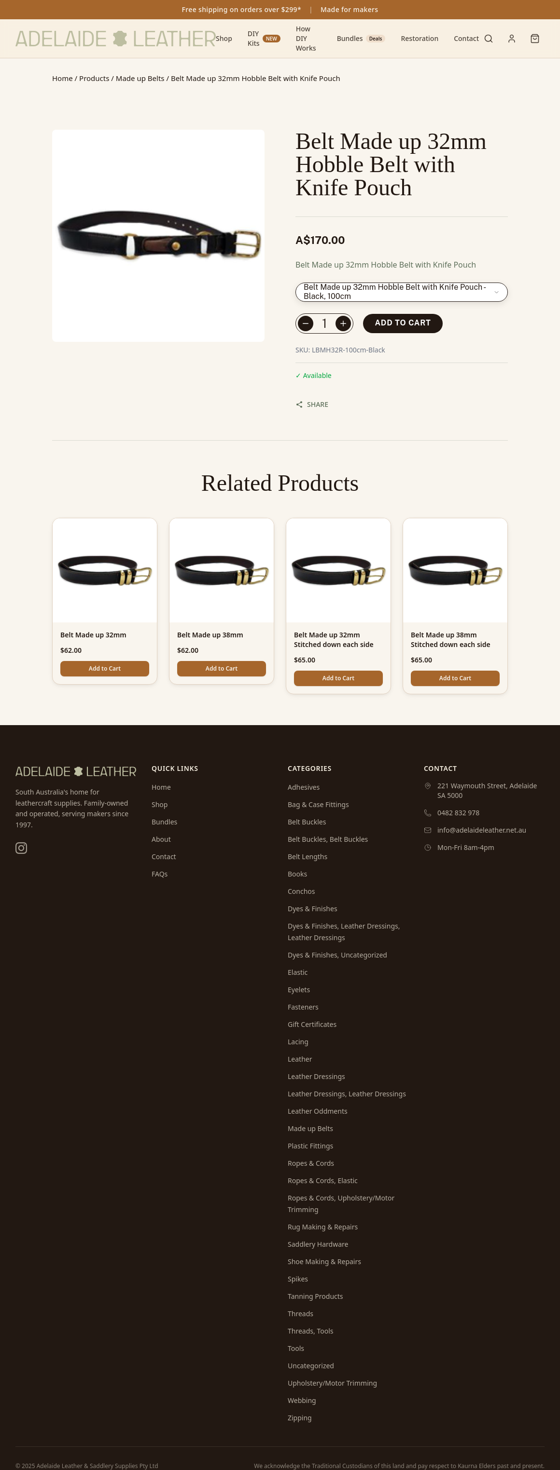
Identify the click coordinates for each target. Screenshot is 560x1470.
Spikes (298, 1278)
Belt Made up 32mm (93, 634)
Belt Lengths (307, 856)
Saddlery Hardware (318, 1244)
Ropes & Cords (311, 1163)
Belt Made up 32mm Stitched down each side (334, 639)
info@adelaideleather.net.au (481, 830)
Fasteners (303, 1006)
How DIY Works (306, 38)
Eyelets (299, 989)
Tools (296, 1348)
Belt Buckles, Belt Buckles (328, 839)
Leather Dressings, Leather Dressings (347, 1093)
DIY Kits (264, 38)
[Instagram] (21, 848)
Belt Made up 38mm (210, 634)
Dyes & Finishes (312, 908)
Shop (224, 38)
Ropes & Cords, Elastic (323, 1180)
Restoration (419, 38)
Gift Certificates (312, 1024)
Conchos (301, 891)
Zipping (300, 1417)
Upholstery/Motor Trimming (332, 1383)
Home (62, 78)
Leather (300, 1059)
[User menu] (511, 38)
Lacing (298, 1041)
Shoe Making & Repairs (324, 1261)
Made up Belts (140, 78)
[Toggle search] (488, 38)
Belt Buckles (307, 821)
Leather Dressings (316, 1076)
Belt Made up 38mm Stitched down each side (450, 639)
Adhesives (304, 787)
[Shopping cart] (535, 38)
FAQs (160, 873)
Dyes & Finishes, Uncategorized (337, 954)
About (161, 839)
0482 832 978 (458, 812)
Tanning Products (315, 1296)
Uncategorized (311, 1365)
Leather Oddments (318, 1111)
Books (297, 873)
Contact (466, 38)
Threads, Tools (310, 1330)
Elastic (298, 972)
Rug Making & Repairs (323, 1226)
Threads (300, 1313)
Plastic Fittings (310, 1145)
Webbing (302, 1400)
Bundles (361, 38)
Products (94, 78)
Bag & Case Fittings (318, 804)
